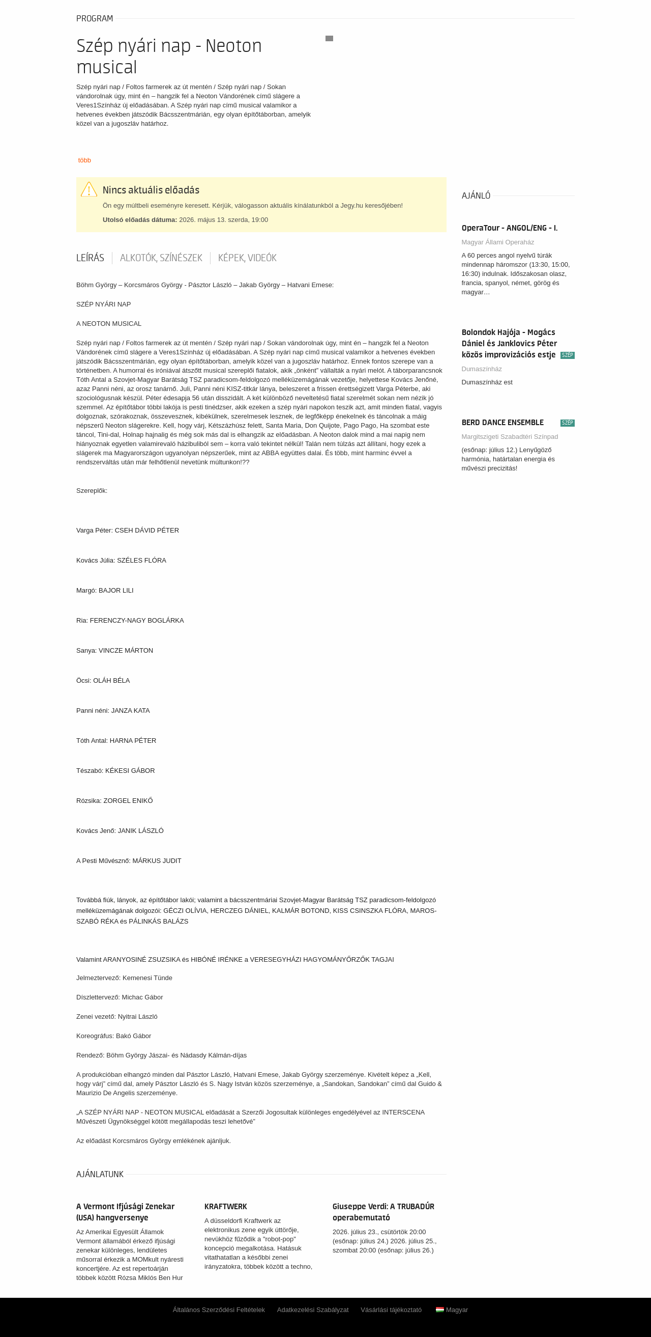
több (84, 160)
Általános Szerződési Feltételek (219, 1310)
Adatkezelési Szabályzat (313, 1310)
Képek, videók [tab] (247, 258)
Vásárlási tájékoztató (391, 1310)
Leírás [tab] (90, 258)
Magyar (452, 1310)
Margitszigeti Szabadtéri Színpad (510, 436)
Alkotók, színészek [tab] (161, 258)
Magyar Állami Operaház (498, 242)
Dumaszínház (482, 369)
